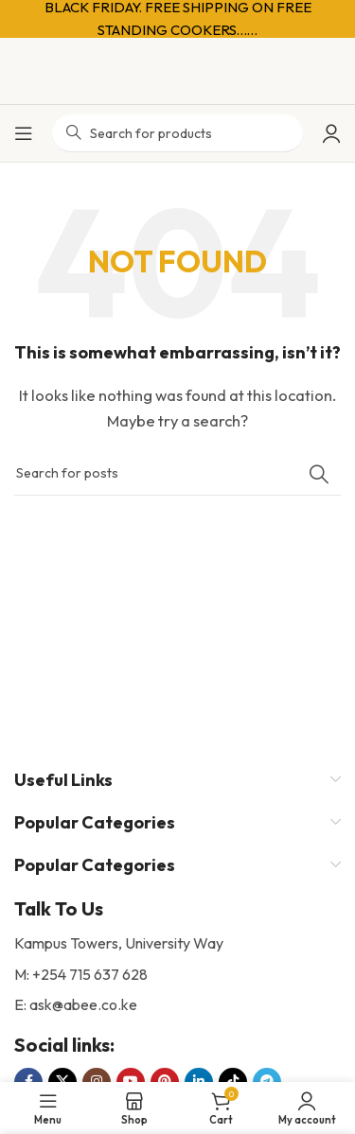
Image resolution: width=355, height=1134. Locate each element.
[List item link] (177, 975)
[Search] (177, 474)
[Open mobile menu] (24, 133)
